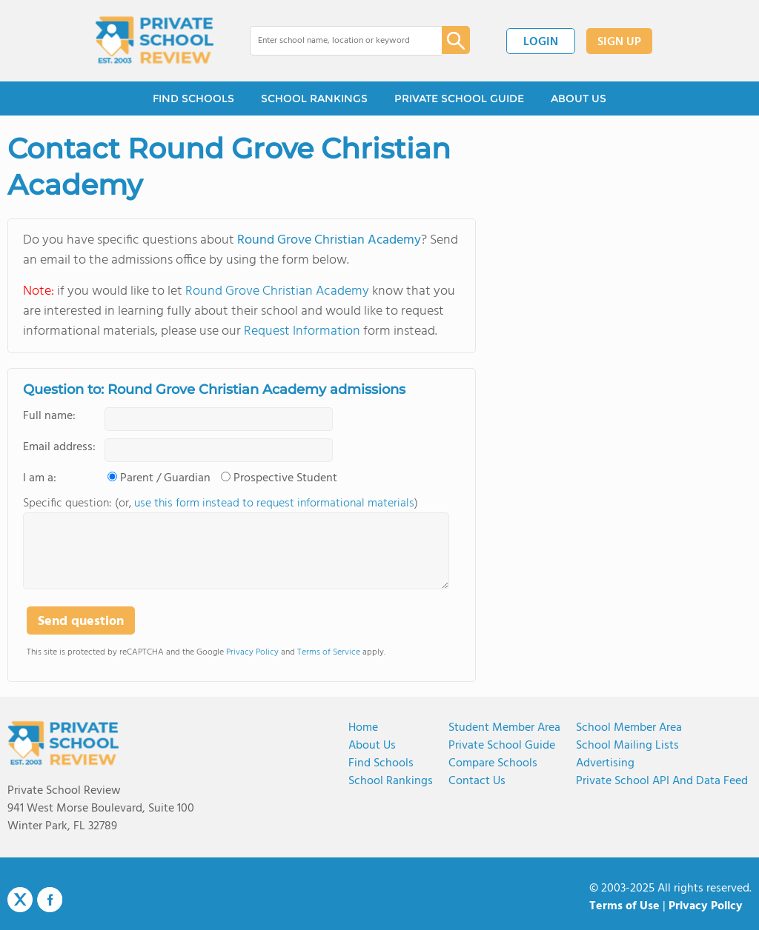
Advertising (605, 763)
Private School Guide (501, 746)
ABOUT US (578, 98)
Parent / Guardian (165, 478)
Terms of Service (328, 652)
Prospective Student (285, 478)
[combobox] (335, 41)
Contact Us (477, 781)
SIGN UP (619, 42)
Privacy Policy (252, 652)
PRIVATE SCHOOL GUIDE (459, 98)
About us (372, 746)
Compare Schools (492, 763)
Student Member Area (504, 728)
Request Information (302, 331)
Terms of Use (624, 906)
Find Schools (381, 763)
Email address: (59, 447)
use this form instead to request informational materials (274, 503)
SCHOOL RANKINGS (314, 98)
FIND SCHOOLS (193, 98)
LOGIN (540, 42)
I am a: (39, 478)
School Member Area (629, 728)
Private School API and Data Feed (662, 781)
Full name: (49, 416)
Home (363, 728)
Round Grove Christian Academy (329, 240)
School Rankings (390, 781)
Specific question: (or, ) (220, 503)
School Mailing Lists (627, 746)
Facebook (50, 900)
